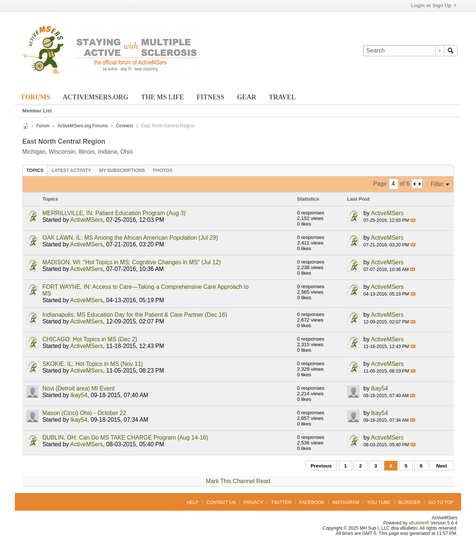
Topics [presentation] (35, 170)
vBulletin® (419, 523)
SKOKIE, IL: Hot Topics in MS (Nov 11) (92, 364)
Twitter (281, 502)
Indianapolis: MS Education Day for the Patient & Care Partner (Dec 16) (134, 315)
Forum (43, 125)
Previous (321, 466)
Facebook (312, 502)
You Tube (378, 502)
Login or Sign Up (433, 5)
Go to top (441, 502)
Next (441, 466)
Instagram (345, 502)
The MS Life (162, 97)
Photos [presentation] (163, 170)
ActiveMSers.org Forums (83, 125)
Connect (124, 125)
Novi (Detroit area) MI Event (78, 388)
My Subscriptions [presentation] (122, 170)
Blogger (409, 502)
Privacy (253, 502)
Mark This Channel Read (238, 481)
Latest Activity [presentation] (71, 170)
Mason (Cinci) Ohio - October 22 (84, 413)
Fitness (211, 97)
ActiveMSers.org (96, 97)
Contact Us (221, 502)
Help (193, 502)
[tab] (35, 170)
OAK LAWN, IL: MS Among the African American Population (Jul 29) (130, 237)
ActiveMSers (86, 220)
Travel (282, 97)
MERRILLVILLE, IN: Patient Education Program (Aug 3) (114, 213)
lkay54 (79, 395)
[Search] (403, 50)
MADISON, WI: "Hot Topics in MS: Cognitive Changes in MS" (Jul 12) (131, 262)
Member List (37, 111)
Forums (35, 97)
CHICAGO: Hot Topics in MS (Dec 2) (89, 339)
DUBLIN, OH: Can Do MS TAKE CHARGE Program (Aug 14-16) (125, 437)
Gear (246, 97)
